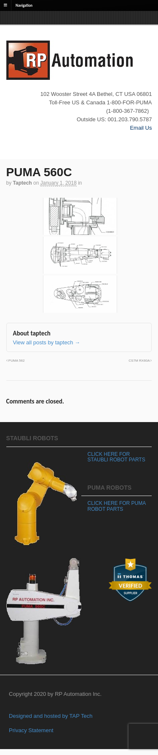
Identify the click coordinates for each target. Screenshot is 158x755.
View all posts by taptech (46, 342)
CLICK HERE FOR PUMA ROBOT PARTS (117, 506)
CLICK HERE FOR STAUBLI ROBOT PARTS (116, 457)
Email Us (141, 128)
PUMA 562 (15, 361)
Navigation (24, 5)
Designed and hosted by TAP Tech (51, 716)
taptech (22, 183)
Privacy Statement (31, 730)
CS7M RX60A (140, 361)
